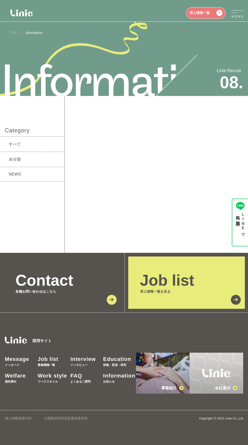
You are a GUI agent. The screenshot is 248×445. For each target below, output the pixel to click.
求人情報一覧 (206, 13)
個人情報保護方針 (18, 418)
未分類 (15, 159)
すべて (15, 144)
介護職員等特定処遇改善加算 (66, 418)
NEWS (15, 174)
